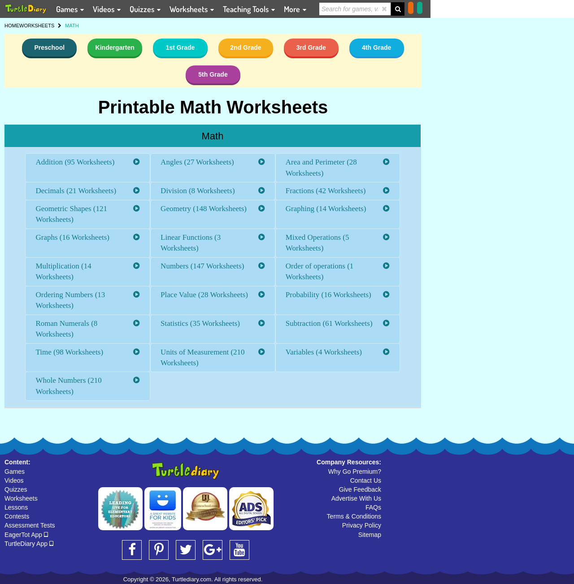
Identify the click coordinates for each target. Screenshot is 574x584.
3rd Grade (311, 47)
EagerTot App (26, 534)
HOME (11, 25)
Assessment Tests (29, 525)
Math (213, 136)
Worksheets (21, 498)
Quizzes (15, 489)
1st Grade (180, 47)
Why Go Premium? (354, 471)
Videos (14, 480)
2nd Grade (245, 47)
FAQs (373, 507)
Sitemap (369, 534)
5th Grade (212, 74)
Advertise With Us (356, 498)
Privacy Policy (361, 525)
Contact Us (365, 480)
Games (14, 471)
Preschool (49, 47)
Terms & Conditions (354, 516)
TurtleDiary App (28, 543)
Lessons (16, 507)
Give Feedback (360, 489)
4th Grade (376, 47)
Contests (16, 516)
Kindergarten (115, 47)
